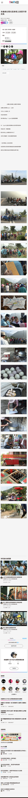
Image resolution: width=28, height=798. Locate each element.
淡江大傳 (5, 760)
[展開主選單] (2, 2)
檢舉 (11, 22)
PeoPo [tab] (11, 638)
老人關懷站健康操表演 (9, 628)
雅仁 (4, 790)
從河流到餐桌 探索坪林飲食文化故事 (11, 770)
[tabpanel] (14, 642)
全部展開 (14, 694)
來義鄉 (13, 29)
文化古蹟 (8, 32)
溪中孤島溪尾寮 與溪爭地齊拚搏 (10, 764)
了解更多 (14, 668)
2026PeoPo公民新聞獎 (7, 742)
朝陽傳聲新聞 (6, 784)
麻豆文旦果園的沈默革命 (8, 789)
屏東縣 (9, 29)
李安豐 (4, 766)
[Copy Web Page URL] (12, 46)
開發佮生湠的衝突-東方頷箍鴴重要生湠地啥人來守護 (13, 751)
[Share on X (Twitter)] (7, 46)
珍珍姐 (4, 772)
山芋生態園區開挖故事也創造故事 (12, 577)
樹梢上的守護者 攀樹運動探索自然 (10, 783)
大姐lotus (24, 684)
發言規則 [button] (24, 638)
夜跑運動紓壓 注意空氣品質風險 (10, 777)
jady (17, 684)
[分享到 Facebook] (4, 46)
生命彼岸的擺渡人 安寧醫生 (8, 758)
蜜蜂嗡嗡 (5, 753)
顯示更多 (7, 38)
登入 (18, 642)
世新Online (5, 778)
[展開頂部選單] (26, 2)
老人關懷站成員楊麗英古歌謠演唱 (12, 602)
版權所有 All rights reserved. (8, 41)
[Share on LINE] (9, 46)
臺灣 (6, 29)
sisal (3, 684)
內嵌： (3, 65)
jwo (10, 684)
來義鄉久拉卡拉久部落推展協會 (10, 579)
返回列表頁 (13, 646)
